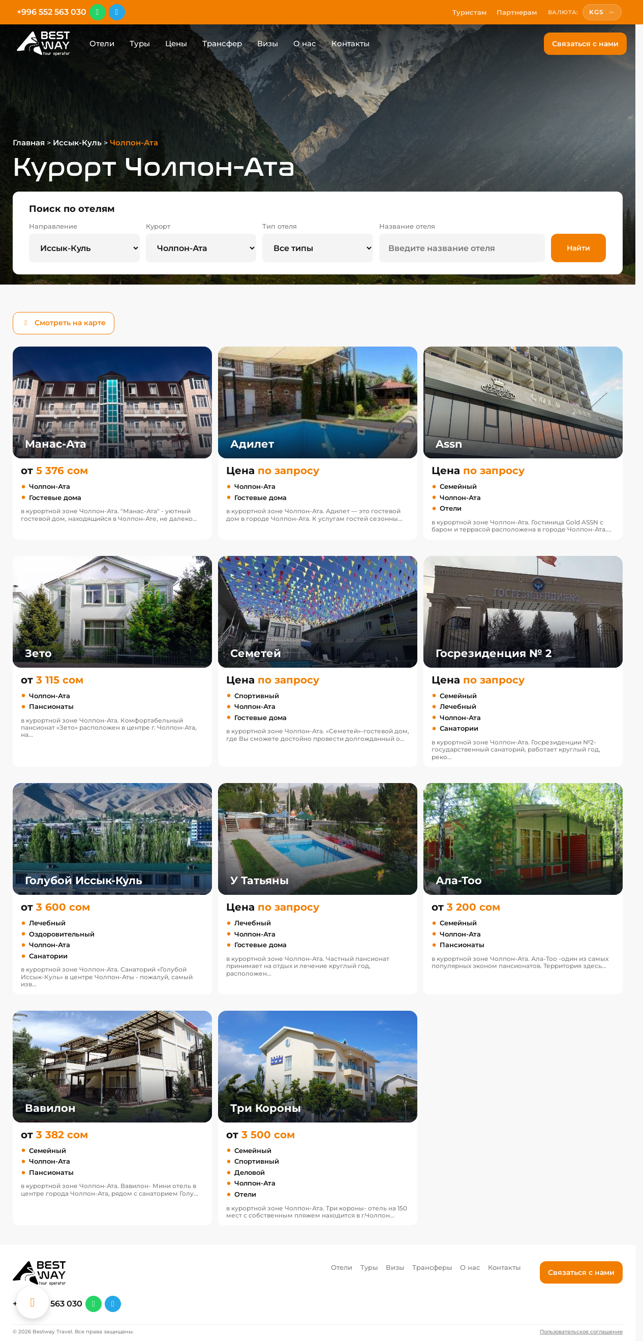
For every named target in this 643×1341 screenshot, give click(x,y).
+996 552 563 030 (51, 12)
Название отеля (407, 226)
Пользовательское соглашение (581, 1332)
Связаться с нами (585, 43)
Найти (578, 248)
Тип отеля (279, 226)
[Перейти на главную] (43, 44)
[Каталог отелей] (32, 1302)
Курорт (158, 226)
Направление (53, 226)
